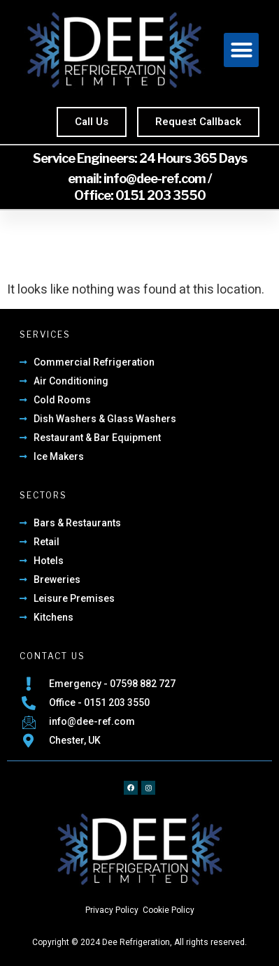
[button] (241, 50)
